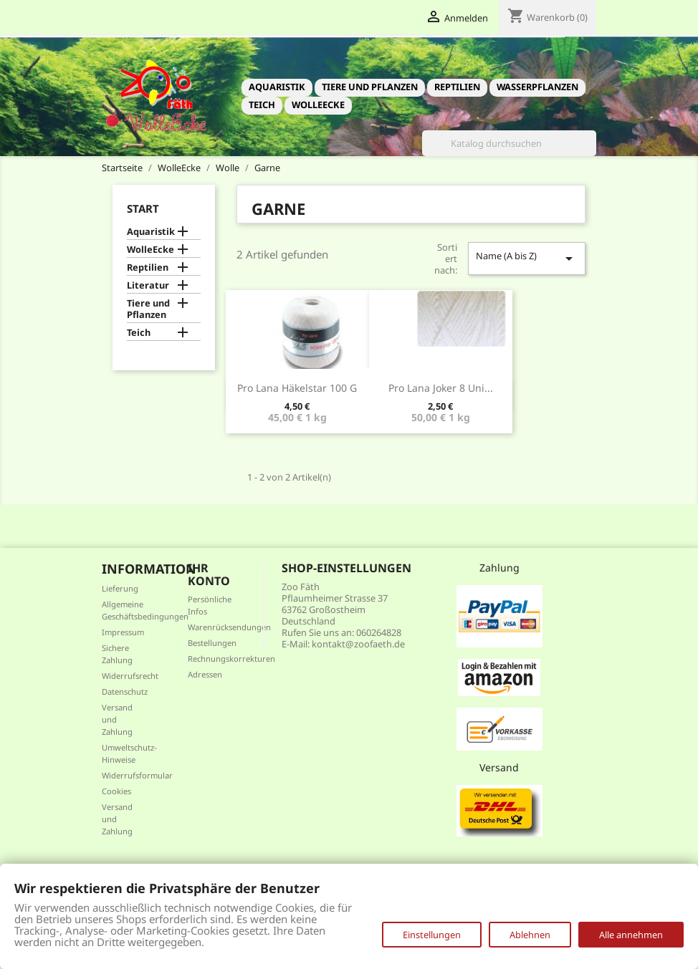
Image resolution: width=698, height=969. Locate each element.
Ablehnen (530, 934)
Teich (262, 104)
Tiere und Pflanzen (370, 86)
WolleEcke (318, 104)
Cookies (116, 791)
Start (143, 208)
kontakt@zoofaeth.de (358, 643)
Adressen (205, 674)
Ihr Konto (209, 574)
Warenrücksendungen (229, 627)
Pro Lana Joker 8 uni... (440, 388)
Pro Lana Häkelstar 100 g (297, 388)
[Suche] (509, 143)
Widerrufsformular (137, 775)
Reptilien (457, 86)
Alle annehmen (631, 934)
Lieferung (120, 588)
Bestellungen (212, 642)
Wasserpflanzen (537, 86)
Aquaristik (277, 86)
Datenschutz (125, 691)
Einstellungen (432, 934)
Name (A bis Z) (527, 258)
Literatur (148, 285)
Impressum (123, 632)
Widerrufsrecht (130, 675)
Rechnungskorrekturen (231, 658)
